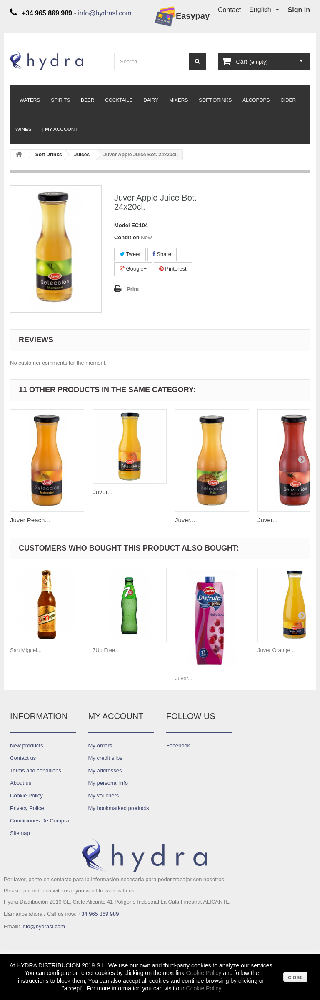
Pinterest (173, 269)
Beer (87, 100)
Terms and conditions (35, 770)
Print (133, 289)
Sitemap (20, 833)
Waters (30, 100)
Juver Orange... (276, 650)
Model (122, 225)
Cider (288, 100)
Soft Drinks (215, 100)
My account (116, 716)
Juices (82, 155)
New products (26, 745)
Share (162, 254)
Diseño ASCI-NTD (32, 942)
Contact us (23, 758)
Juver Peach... (30, 520)
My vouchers (103, 795)
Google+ (133, 269)
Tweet (130, 254)
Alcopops (256, 100)
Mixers (178, 100)
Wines (23, 129)
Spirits (60, 100)
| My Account (60, 129)
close (295, 977)
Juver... (102, 491)
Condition (127, 237)
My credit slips (105, 758)
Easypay (182, 16)
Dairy (150, 100)
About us (20, 783)
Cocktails (118, 100)
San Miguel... (26, 650)
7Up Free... (106, 650)
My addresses (105, 770)
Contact (229, 9)
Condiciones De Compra (39, 820)
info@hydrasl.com (104, 13)
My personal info (108, 783)
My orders (100, 745)
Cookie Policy (203, 973)
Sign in (299, 9)
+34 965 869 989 (98, 914)
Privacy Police (27, 808)
